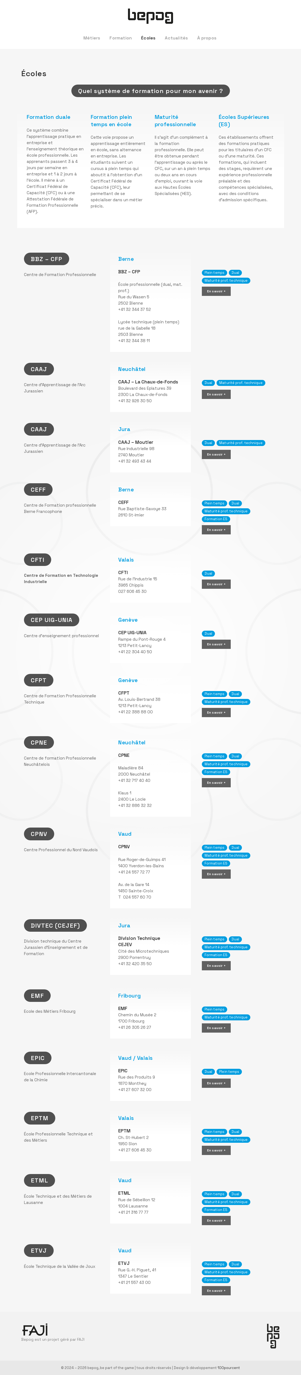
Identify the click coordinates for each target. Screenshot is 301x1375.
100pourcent (229, 1367)
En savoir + (216, 291)
